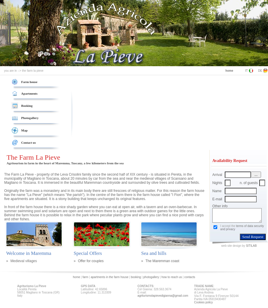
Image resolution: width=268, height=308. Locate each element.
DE (260, 70)
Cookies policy (203, 302)
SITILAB (251, 245)
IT (246, 70)
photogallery (151, 277)
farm (85, 277)
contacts (189, 277)
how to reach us (172, 277)
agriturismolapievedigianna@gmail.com (162, 295)
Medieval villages (23, 261)
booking (136, 277)
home (76, 277)
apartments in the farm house (110, 277)
